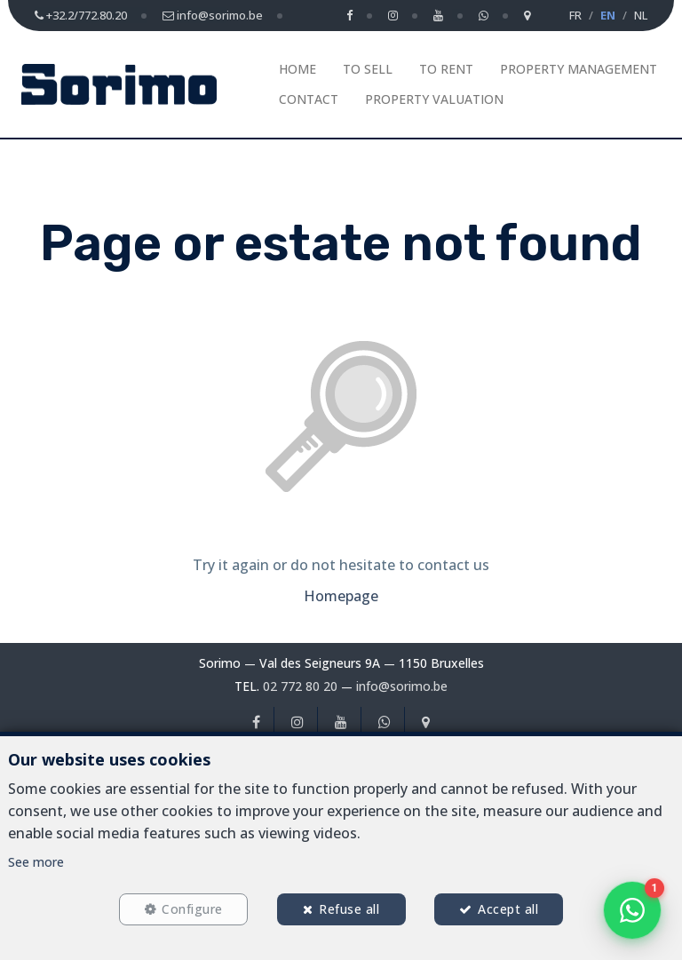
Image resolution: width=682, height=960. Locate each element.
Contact (308, 99)
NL (640, 15)
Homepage (341, 596)
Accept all (510, 908)
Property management (578, 68)
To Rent (446, 68)
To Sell (368, 68)
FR (575, 15)
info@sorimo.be (402, 686)
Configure (191, 908)
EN (607, 15)
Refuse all (349, 908)
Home (297, 68)
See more (36, 861)
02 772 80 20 (300, 686)
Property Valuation (434, 99)
